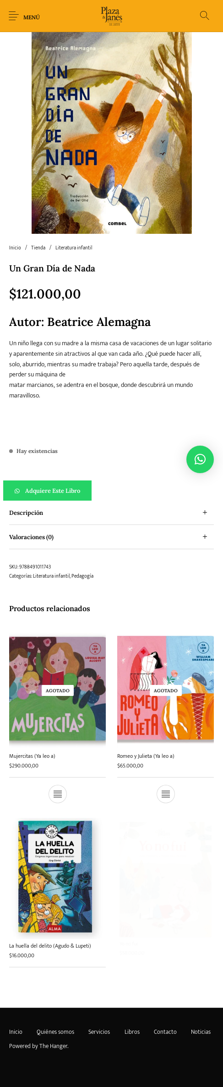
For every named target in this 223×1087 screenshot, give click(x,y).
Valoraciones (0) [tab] (31, 537)
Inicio (15, 248)
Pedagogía (82, 576)
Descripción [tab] (26, 513)
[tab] (111, 513)
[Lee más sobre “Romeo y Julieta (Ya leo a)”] (165, 792)
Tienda (38, 248)
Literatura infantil (73, 248)
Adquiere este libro (52, 491)
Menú (31, 17)
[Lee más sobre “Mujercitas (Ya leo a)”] (58, 794)
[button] (111, 490)
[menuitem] (15, 1032)
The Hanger (53, 1046)
